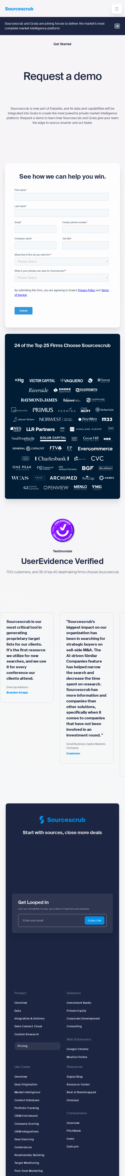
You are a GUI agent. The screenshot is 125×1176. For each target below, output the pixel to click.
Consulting (74, 1031)
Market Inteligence (30, 1092)
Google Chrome (77, 1052)
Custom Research (29, 1038)
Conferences (26, 1143)
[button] (117, 9)
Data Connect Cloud (31, 1031)
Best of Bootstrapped (80, 1092)
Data (21, 1016)
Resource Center (77, 1085)
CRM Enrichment (29, 1114)
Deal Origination (28, 1085)
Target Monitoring (29, 1157)
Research (24, 1172)
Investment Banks (78, 1009)
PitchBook (73, 1128)
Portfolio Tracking (29, 1107)
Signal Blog (74, 1078)
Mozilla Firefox (76, 1059)
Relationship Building (32, 1150)
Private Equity (76, 1016)
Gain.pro (72, 1142)
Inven (70, 1135)
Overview (24, 1009)
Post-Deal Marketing (31, 1165)
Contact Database (29, 1099)
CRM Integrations (29, 1128)
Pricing (25, 1049)
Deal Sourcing (27, 1136)
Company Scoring (29, 1121)
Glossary (72, 1099)
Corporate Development (82, 1024)
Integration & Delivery (32, 1024)
